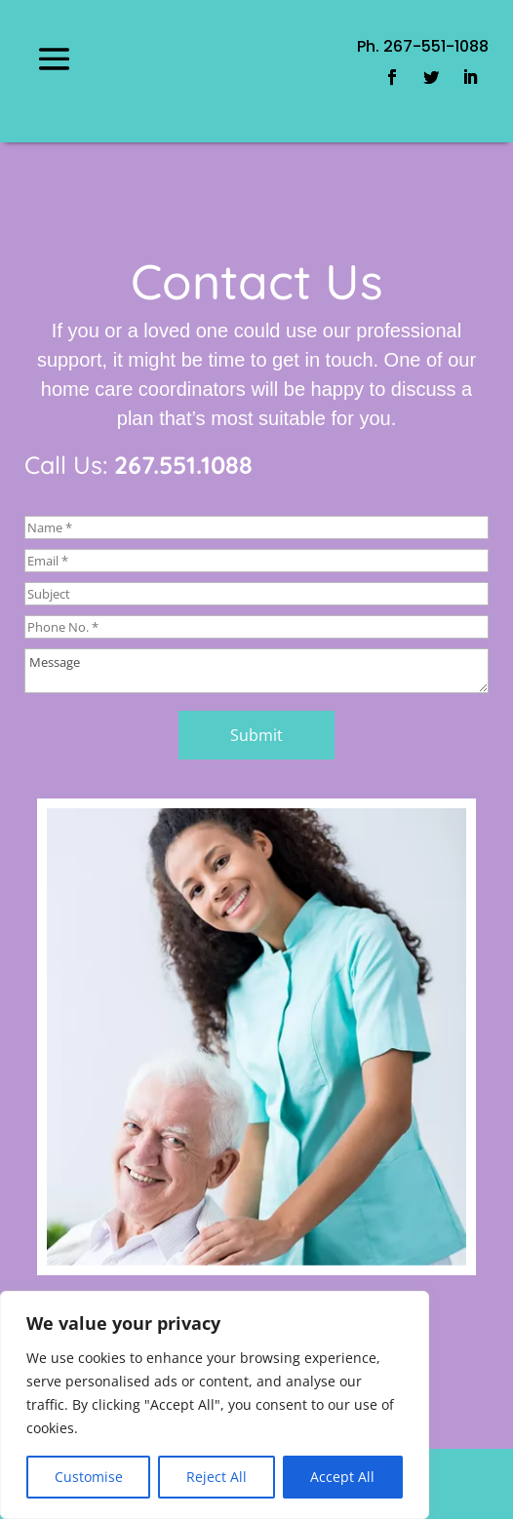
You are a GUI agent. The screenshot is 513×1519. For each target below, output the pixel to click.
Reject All (216, 1476)
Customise (89, 1476)
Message (256, 670)
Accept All (342, 1476)
